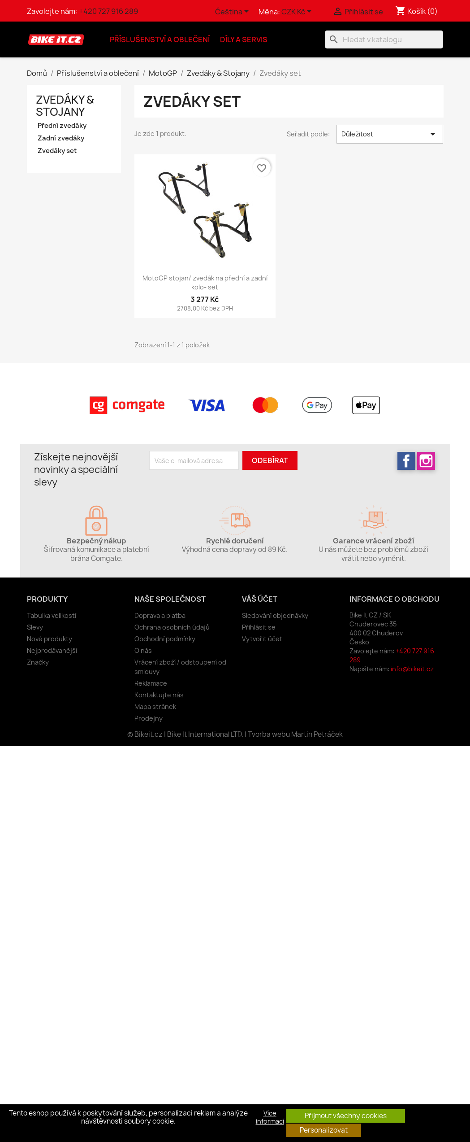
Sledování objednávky (275, 615)
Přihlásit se (259, 627)
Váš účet (259, 599)
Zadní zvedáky (61, 138)
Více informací (270, 1117)
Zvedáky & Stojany (65, 105)
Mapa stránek (155, 706)
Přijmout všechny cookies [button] (346, 1115)
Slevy (35, 627)
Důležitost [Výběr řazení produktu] (390, 134)
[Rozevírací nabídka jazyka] (233, 12)
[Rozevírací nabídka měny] (298, 12)
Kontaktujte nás (159, 695)
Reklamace (150, 683)
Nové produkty (49, 638)
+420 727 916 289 (108, 11)
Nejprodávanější (52, 650)
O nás (143, 650)
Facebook (406, 461)
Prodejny (148, 718)
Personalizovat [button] (324, 1130)
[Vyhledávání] (384, 39)
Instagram (426, 461)
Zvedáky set (57, 150)
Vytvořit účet (262, 638)
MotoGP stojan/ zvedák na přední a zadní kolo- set (204, 282)
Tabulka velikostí (51, 615)
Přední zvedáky (62, 125)
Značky (38, 662)
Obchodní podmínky (164, 638)
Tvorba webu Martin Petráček (295, 734)
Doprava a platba (159, 615)
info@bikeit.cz (412, 669)
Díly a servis (243, 39)
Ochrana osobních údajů (172, 627)
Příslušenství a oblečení (160, 39)
